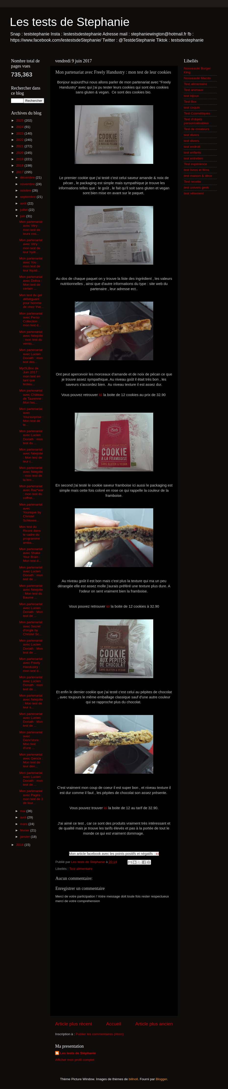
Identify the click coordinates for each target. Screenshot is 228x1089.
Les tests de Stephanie (69, 21)
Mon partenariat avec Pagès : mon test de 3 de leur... (31, 797)
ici (100, 395)
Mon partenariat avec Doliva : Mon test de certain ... (31, 283)
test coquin (192, 107)
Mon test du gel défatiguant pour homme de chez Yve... (31, 301)
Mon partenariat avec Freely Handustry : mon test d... (31, 665)
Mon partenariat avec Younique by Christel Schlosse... (31, 512)
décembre (28, 177)
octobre (26, 190)
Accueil (113, 1023)
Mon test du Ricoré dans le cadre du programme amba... (30, 534)
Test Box (190, 101)
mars (24, 824)
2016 (20, 845)
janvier (25, 837)
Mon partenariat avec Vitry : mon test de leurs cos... (31, 228)
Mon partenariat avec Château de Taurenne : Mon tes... (31, 396)
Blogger (161, 1079)
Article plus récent (73, 1023)
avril (23, 817)
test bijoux (191, 96)
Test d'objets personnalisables (196, 121)
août (23, 203)
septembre (28, 197)
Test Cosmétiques (197, 113)
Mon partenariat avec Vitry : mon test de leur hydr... (31, 246)
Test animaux (193, 90)
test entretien (193, 158)
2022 (20, 140)
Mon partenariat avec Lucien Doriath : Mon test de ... (31, 610)
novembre (28, 184)
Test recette (192, 181)
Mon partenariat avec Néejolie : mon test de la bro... (31, 474)
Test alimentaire (81, 869)
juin (23, 216)
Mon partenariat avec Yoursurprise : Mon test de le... (31, 417)
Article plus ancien (154, 1023)
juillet (24, 210)
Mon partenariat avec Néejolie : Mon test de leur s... (31, 701)
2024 (20, 127)
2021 (20, 146)
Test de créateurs (196, 129)
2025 (20, 120)
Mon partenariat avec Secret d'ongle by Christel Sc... (31, 628)
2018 (20, 165)
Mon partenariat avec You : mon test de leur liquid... (31, 264)
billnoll (133, 1079)
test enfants (192, 152)
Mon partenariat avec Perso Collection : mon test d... (31, 319)
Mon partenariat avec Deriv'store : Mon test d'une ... (31, 740)
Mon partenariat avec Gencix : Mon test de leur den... (31, 760)
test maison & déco (198, 176)
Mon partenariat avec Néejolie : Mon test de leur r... (31, 455)
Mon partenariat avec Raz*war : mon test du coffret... (31, 492)
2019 (20, 159)
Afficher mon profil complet (74, 1060)
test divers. (192, 141)
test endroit (192, 146)
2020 (20, 153)
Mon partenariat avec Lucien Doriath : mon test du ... (31, 437)
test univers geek (196, 187)
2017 (20, 172)
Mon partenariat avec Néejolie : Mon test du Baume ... (31, 592)
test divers (191, 135)
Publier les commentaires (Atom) (100, 1034)
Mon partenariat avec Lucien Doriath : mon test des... (31, 356)
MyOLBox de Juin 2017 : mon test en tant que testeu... (29, 376)
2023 (20, 133)
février (25, 830)
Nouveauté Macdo (197, 78)
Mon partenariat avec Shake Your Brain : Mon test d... (31, 555)
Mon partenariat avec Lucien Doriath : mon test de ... (31, 573)
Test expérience (195, 164)
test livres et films (196, 170)
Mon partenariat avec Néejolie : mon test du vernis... (31, 338)
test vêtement (194, 193)
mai (23, 811)
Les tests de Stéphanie (78, 1053)
